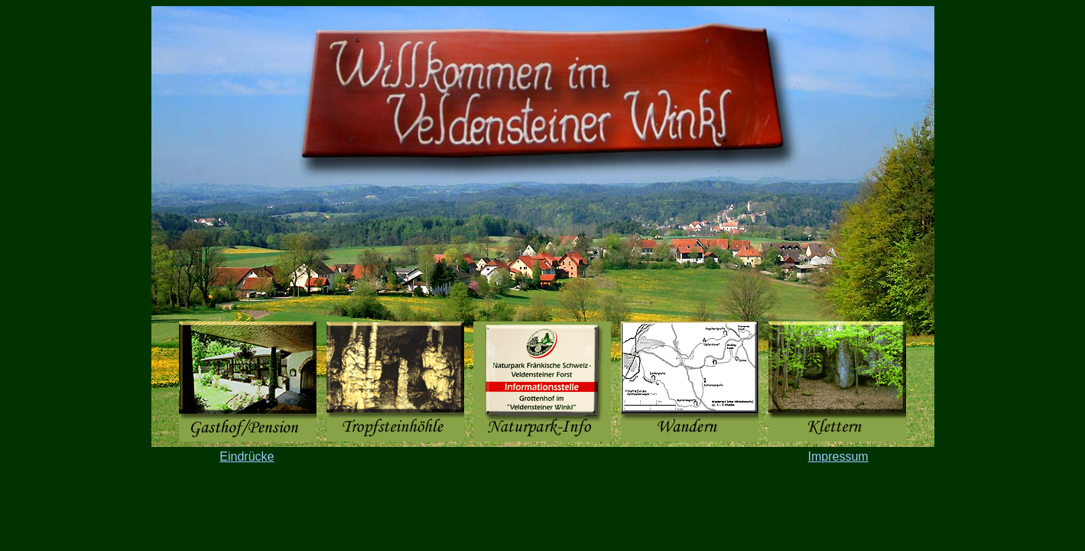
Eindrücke (246, 456)
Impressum (837, 456)
